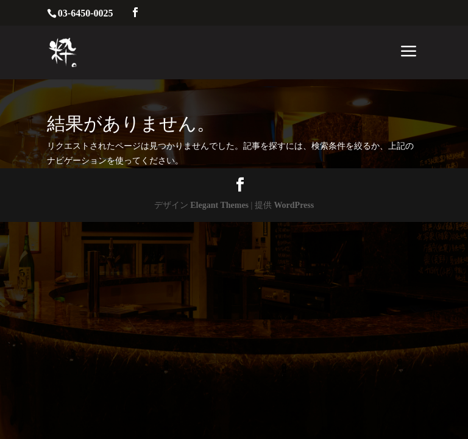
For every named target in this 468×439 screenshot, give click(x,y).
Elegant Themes (219, 205)
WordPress (294, 205)
